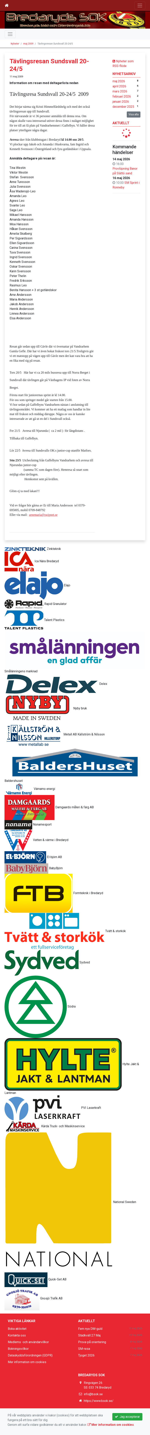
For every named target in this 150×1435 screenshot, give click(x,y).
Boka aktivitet (17, 1329)
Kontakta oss (17, 1335)
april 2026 (119, 86)
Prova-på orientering (92, 1342)
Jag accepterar (127, 1417)
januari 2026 (120, 101)
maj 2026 (118, 81)
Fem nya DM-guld (90, 1329)
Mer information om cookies (27, 1362)
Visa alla (134, 114)
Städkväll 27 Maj (89, 1335)
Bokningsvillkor (18, 1349)
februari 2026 (121, 96)
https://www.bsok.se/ (98, 1401)
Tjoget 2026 (86, 1355)
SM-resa (84, 1349)
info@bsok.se (93, 1394)
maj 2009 (28, 43)
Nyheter (15, 43)
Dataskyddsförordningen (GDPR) (30, 1355)
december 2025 (123, 107)
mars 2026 (119, 91)
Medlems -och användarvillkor (28, 1342)
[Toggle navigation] (139, 5)
